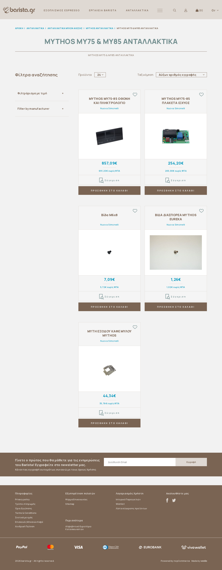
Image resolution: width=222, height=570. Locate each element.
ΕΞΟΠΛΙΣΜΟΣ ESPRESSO (62, 10)
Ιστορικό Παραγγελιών (128, 499)
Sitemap (69, 504)
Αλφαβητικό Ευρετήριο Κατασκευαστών (78, 528)
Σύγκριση (109, 180)
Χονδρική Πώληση (25, 526)
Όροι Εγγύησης (23, 508)
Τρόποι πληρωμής (25, 504)
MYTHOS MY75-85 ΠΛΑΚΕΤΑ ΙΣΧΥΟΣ (176, 101)
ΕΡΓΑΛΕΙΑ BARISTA (103, 10)
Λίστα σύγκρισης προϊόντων (131, 508)
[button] (159, 10)
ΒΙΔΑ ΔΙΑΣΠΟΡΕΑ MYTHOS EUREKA (176, 217)
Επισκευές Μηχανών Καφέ (29, 522)
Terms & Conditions (26, 513)
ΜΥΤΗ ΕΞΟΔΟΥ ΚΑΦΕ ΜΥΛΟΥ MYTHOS (109, 333)
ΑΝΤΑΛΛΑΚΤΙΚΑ (137, 10)
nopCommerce (182, 560)
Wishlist (120, 504)
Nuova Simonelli (109, 108)
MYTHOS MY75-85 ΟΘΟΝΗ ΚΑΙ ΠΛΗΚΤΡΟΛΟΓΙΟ (109, 101)
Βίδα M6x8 (109, 215)
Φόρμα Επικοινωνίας (76, 499)
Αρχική (19, 28)
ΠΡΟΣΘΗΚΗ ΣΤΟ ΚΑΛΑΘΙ (109, 190)
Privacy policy (22, 499)
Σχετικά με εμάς (24, 517)
